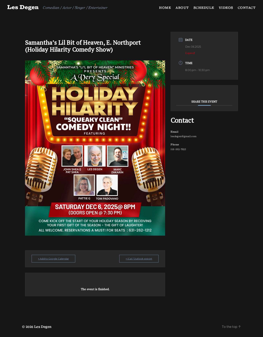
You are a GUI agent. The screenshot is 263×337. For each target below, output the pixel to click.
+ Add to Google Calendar (53, 258)
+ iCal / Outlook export (139, 258)
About (182, 7)
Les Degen (43, 327)
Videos (226, 7)
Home (165, 7)
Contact (247, 7)
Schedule (204, 7)
